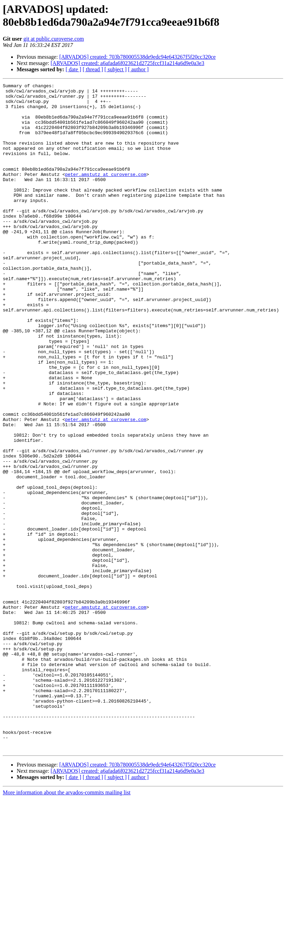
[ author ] (138, 69)
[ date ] (73, 69)
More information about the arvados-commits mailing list (67, 926)
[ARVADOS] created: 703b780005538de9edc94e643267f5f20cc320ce (137, 57)
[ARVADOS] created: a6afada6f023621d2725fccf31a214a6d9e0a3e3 (127, 63)
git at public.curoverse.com (54, 39)
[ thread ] (93, 69)
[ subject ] (115, 69)
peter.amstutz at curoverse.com (105, 193)
